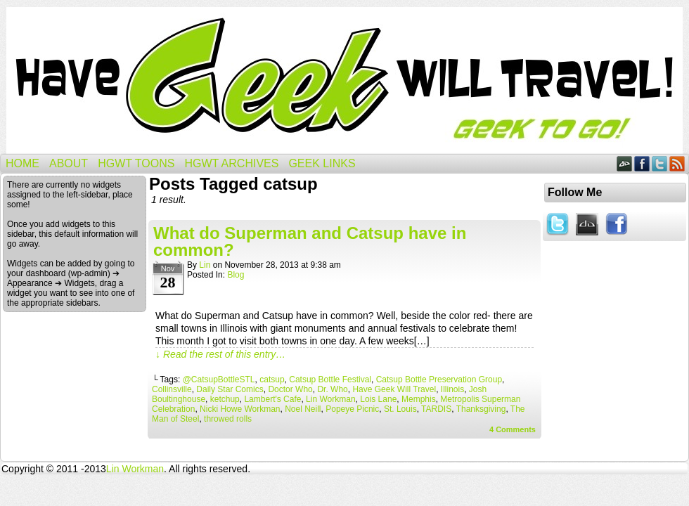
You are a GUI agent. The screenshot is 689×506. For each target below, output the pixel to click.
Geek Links (321, 163)
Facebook (642, 163)
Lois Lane (378, 399)
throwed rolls (228, 419)
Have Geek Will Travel (344, 80)
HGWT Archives (231, 163)
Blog (235, 275)
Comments (512, 429)
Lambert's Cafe (272, 399)
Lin (204, 265)
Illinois (452, 389)
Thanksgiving (481, 409)
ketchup (225, 399)
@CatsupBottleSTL (219, 379)
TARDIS (436, 409)
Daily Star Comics (229, 389)
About (68, 163)
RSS (677, 163)
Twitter (660, 163)
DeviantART (624, 163)
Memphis (418, 399)
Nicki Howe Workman (240, 409)
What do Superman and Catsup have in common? (309, 241)
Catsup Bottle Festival (330, 379)
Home (22, 163)
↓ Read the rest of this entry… (220, 354)
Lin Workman (330, 399)
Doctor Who (290, 389)
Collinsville (172, 389)
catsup (271, 379)
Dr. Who (332, 389)
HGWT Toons (136, 163)
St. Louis (400, 409)
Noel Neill (303, 409)
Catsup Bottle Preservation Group (439, 379)
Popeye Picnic (352, 409)
